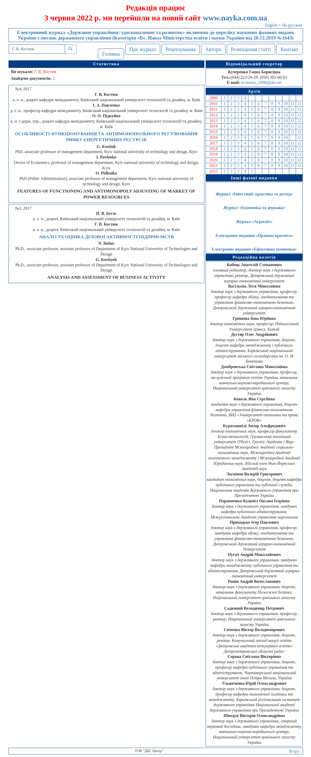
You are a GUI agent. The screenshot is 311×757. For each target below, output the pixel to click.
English (271, 25)
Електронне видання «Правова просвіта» (254, 235)
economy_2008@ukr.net (261, 82)
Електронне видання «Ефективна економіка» (254, 249)
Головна (111, 54)
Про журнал (142, 49)
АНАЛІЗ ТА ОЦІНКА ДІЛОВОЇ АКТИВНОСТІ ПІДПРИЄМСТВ (106, 236)
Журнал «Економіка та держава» (254, 207)
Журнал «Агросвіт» (254, 221)
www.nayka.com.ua (235, 17)
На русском (292, 25)
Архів (254, 91)
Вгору (294, 751)
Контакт (289, 49)
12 (299, 103)
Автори (213, 49)
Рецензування (181, 49)
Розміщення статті (251, 49)
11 (292, 103)
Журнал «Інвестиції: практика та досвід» (254, 194)
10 (286, 103)
